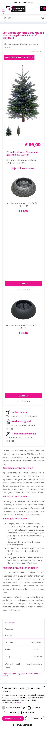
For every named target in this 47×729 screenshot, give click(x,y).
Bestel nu (23, 221)
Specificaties (10, 507)
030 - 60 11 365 (23, 673)
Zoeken (7, 574)
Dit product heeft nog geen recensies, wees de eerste (21, 559)
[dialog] (23, 706)
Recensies (9, 514)
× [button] (44, 687)
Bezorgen (8, 520)
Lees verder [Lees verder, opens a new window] (17, 703)
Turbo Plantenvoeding (24, 318)
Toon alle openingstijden (24, 656)
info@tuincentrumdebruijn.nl (23, 676)
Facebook (20, 681)
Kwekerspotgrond (21, 306)
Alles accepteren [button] (13, 718)
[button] (23, 725)
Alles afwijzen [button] (35, 718)
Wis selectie (40, 586)
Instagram (25, 681)
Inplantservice (19, 297)
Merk (6, 597)
